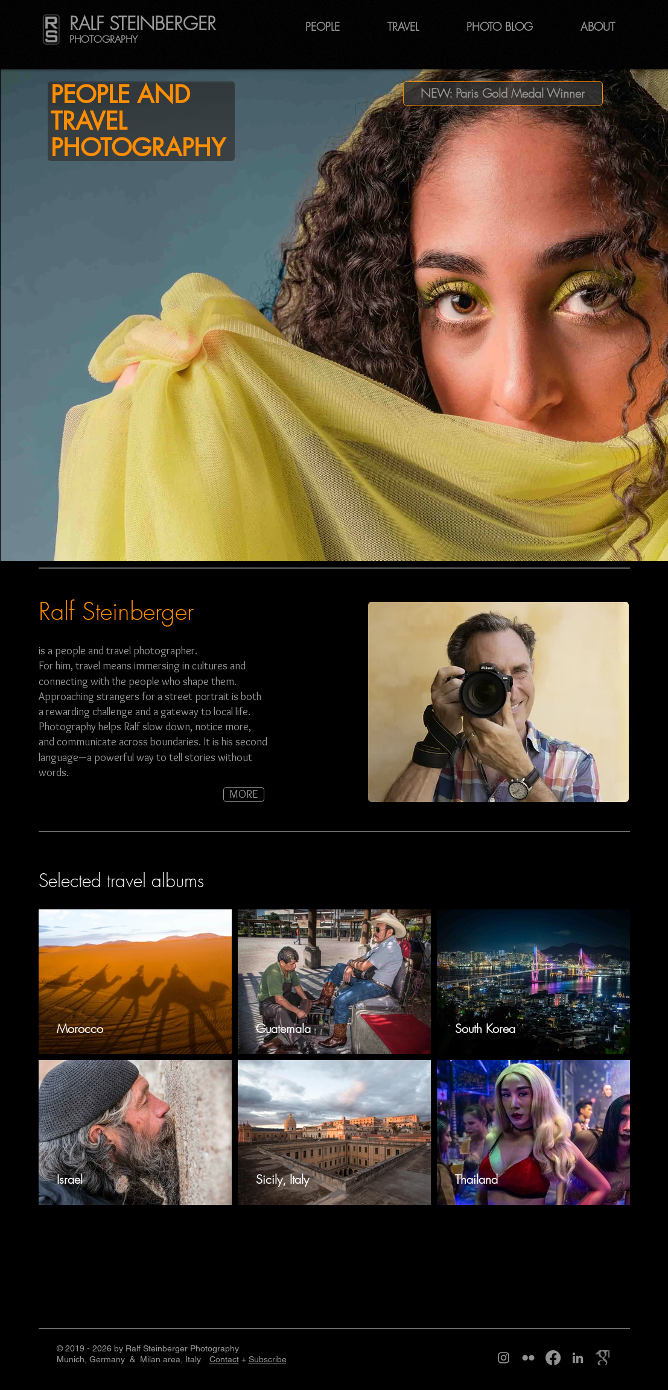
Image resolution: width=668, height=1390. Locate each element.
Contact (224, 1359)
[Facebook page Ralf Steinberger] (553, 1357)
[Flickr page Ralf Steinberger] (528, 1357)
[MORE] (243, 794)
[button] (593, 26)
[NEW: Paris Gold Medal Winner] (503, 93)
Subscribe (268, 1359)
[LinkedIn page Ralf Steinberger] (577, 1357)
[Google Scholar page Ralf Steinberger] (602, 1357)
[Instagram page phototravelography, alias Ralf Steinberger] (503, 1357)
